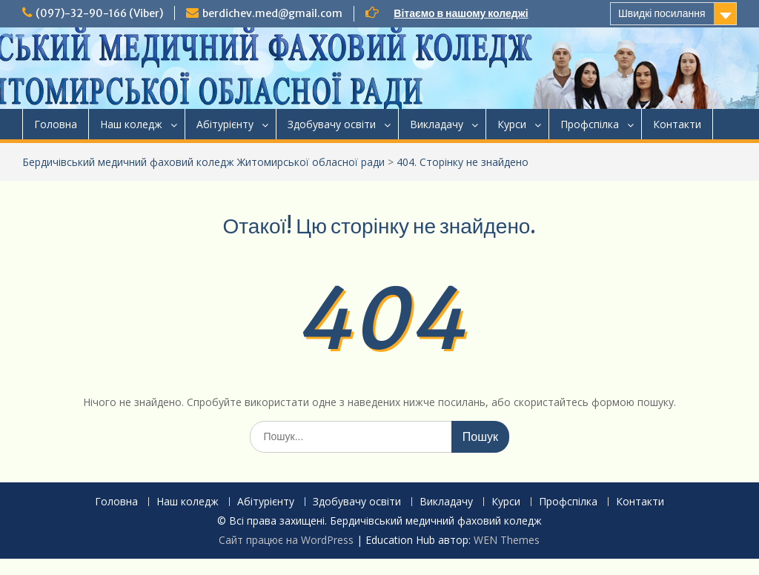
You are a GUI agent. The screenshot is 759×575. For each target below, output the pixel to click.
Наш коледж (131, 124)
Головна (55, 124)
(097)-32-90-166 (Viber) (99, 13)
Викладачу (436, 124)
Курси (511, 124)
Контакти (677, 124)
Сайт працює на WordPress (286, 540)
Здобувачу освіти (332, 124)
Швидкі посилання (662, 13)
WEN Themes (507, 540)
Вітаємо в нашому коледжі (461, 13)
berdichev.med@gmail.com (272, 13)
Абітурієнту (224, 124)
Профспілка (589, 124)
